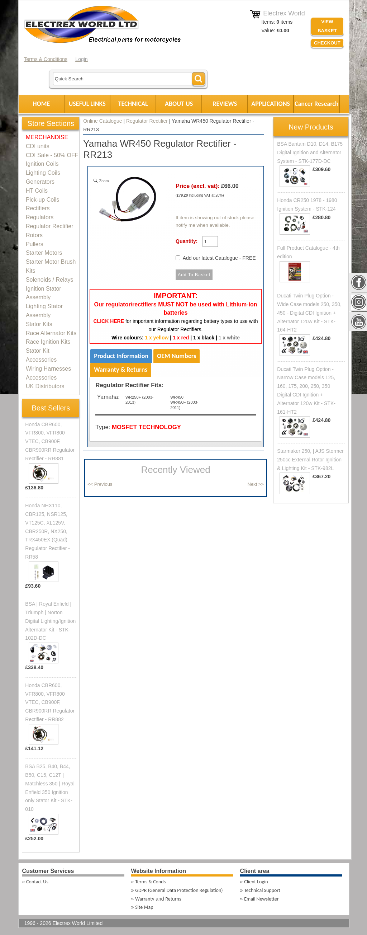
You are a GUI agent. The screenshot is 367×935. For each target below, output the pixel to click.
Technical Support (262, 890)
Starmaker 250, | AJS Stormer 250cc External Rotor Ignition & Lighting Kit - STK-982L (310, 459)
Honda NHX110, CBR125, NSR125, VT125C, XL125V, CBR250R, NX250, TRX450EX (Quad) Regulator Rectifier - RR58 (47, 531)
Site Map (144, 907)
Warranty (144, 899)
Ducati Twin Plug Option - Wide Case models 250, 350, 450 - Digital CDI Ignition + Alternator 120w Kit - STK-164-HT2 (309, 313)
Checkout (327, 43)
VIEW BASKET (327, 26)
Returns (173, 899)
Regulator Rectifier (147, 121)
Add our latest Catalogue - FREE (219, 258)
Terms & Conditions (45, 59)
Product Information (121, 356)
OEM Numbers (176, 356)
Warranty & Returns (120, 369)
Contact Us (37, 882)
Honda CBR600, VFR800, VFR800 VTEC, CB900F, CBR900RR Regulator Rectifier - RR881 (50, 441)
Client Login (256, 882)
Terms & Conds (150, 882)
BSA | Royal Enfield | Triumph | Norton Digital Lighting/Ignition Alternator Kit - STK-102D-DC (50, 621)
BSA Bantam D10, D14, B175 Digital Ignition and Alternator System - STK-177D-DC (310, 152)
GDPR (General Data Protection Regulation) (179, 890)
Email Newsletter (261, 899)
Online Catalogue (102, 121)
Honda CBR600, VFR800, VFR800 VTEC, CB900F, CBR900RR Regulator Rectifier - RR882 (50, 702)
